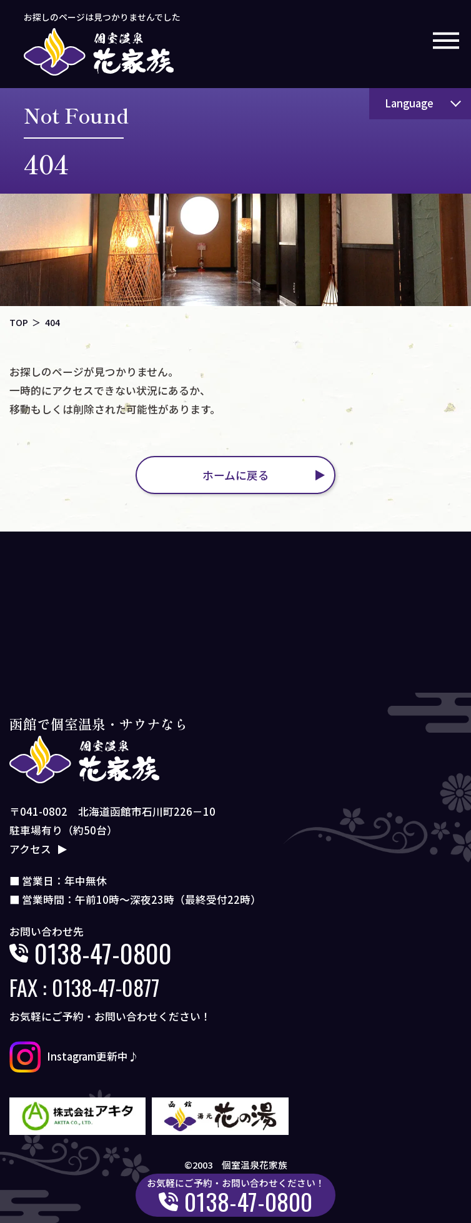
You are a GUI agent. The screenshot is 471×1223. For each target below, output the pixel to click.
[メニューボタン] (446, 40)
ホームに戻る (235, 475)
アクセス (30, 848)
